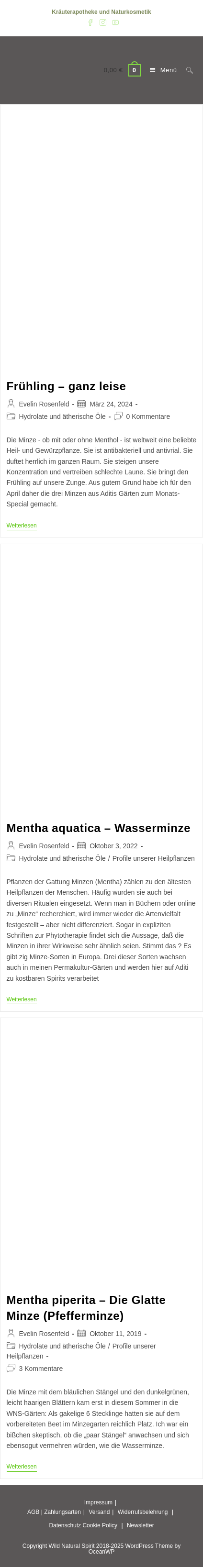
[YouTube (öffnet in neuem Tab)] (114, 22)
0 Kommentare (148, 416)
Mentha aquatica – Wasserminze (99, 828)
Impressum (98, 1502)
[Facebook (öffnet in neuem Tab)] (90, 22)
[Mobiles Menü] (161, 70)
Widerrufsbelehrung (143, 1512)
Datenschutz (65, 1525)
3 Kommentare (41, 1368)
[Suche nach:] (186, 70)
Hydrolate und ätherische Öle (62, 416)
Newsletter (140, 1525)
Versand (99, 1512)
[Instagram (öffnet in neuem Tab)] (103, 22)
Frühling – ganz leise (66, 386)
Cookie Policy (99, 1525)
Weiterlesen (22, 526)
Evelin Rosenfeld (44, 404)
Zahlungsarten (62, 1512)
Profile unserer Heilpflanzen (154, 858)
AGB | (35, 1512)
